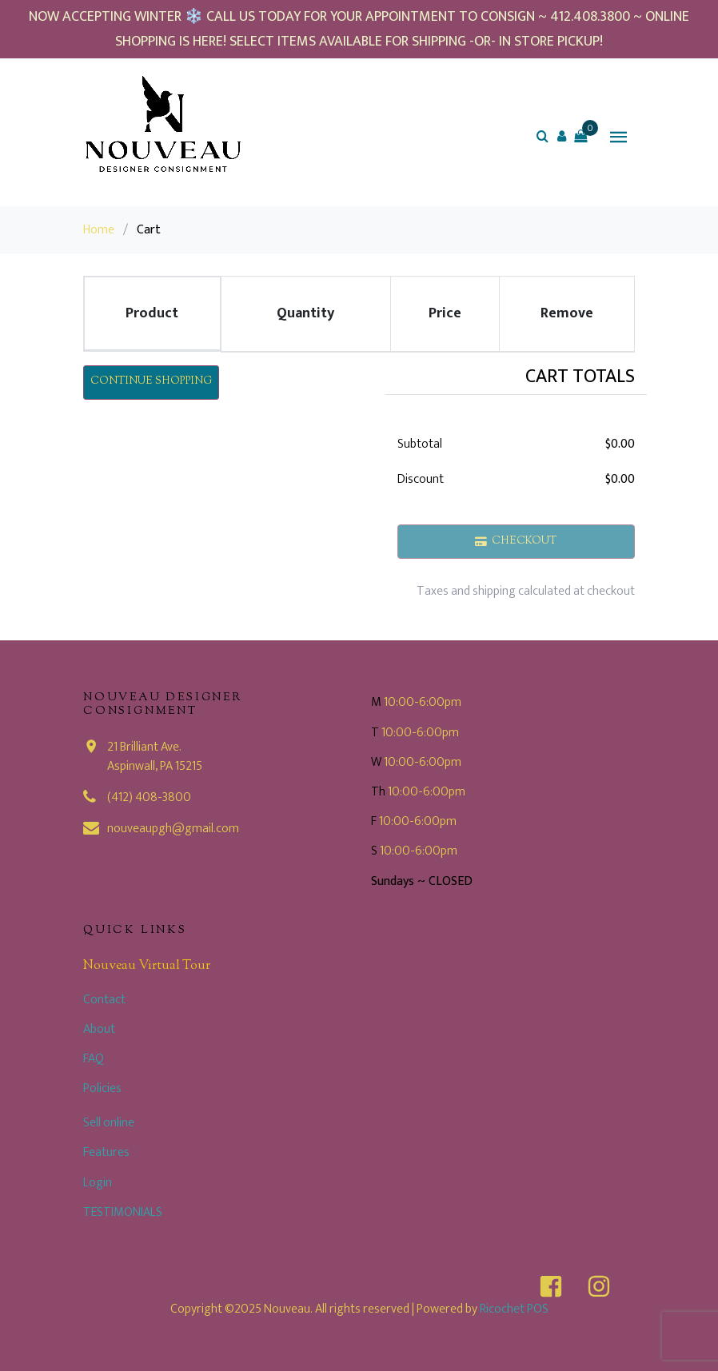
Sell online (108, 1123)
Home (98, 230)
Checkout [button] (516, 541)
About (99, 1029)
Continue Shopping (151, 381)
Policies (102, 1088)
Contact (104, 999)
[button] (561, 136)
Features (106, 1152)
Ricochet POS (514, 1309)
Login (97, 1183)
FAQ (93, 1059)
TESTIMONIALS (122, 1212)
